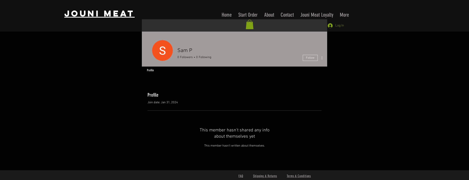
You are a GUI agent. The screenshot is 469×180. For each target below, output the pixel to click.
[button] (250, 24)
